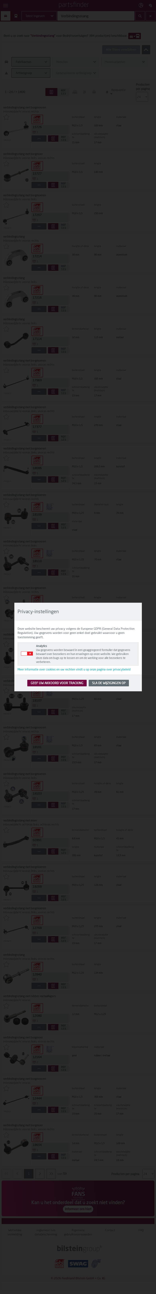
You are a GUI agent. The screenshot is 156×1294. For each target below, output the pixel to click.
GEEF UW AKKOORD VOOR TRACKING (57, 683)
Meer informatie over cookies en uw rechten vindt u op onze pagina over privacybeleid (74, 669)
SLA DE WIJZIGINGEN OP (109, 683)
